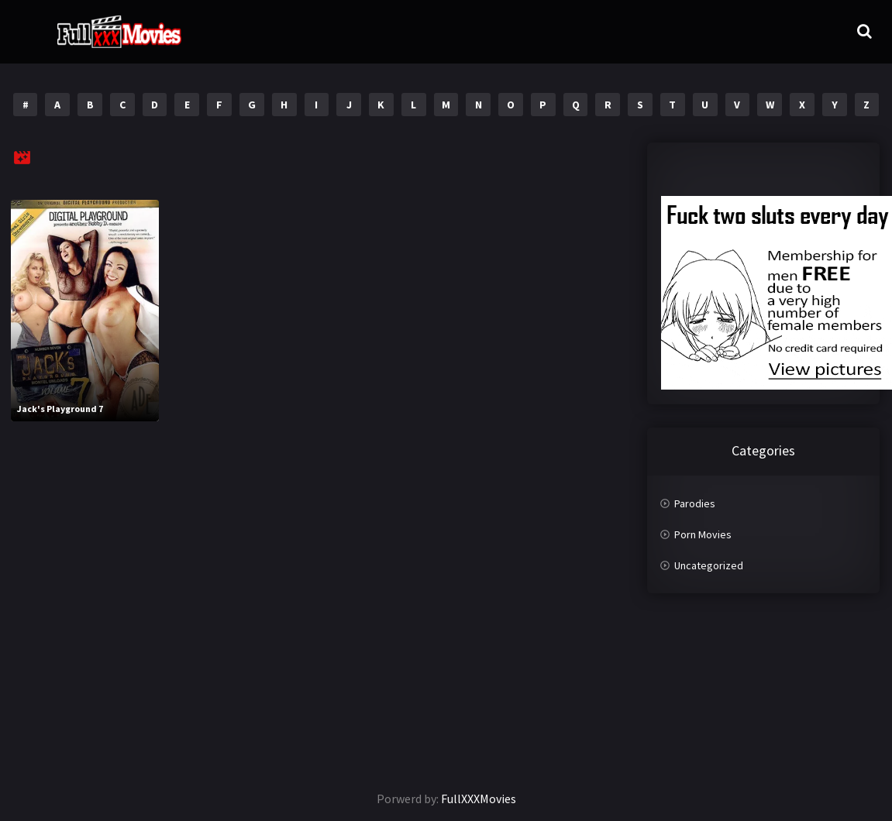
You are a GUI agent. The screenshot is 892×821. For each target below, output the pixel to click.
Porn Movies (703, 534)
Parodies (694, 503)
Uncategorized (708, 565)
